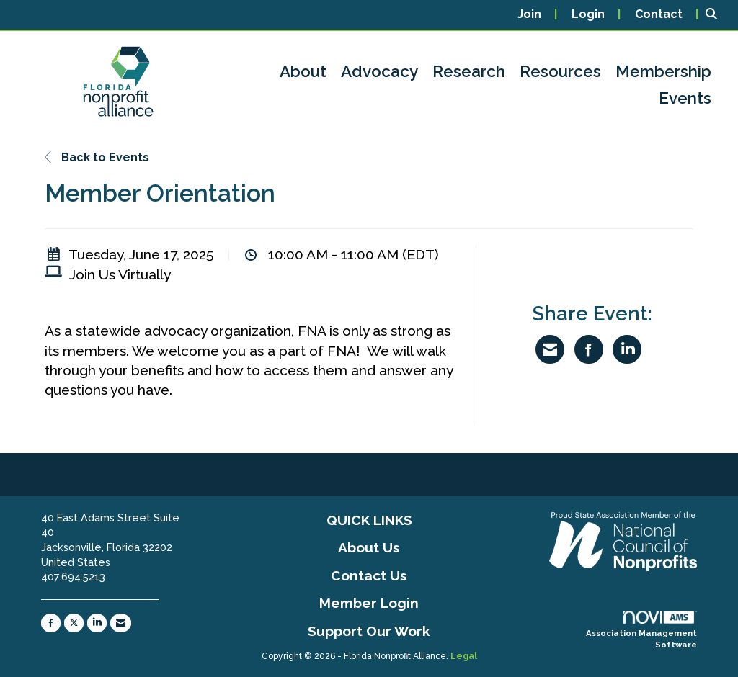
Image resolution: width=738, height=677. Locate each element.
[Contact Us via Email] (120, 623)
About (303, 71)
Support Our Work (369, 631)
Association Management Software (641, 630)
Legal (463, 656)
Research (468, 71)
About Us (369, 547)
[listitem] (537, 14)
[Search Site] (716, 14)
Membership (663, 71)
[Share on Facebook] (588, 349)
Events (685, 98)
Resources (560, 71)
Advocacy (379, 71)
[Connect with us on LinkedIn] (97, 623)
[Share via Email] (549, 349)
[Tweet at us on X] (74, 623)
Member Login (369, 603)
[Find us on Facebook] (51, 623)
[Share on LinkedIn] (627, 349)
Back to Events (97, 157)
